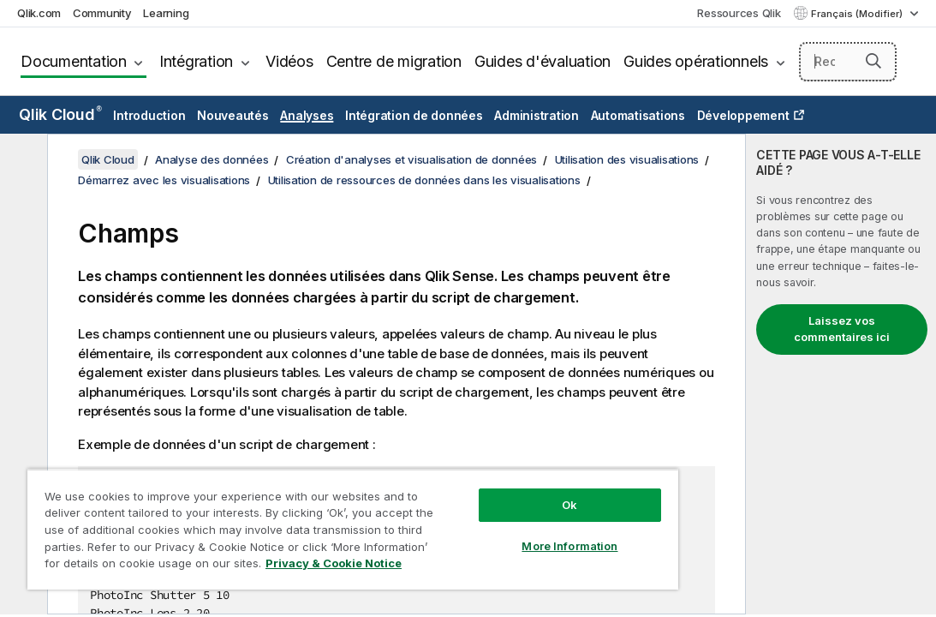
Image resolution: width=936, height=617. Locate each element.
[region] (298, 514)
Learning (165, 13)
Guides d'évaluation (542, 61)
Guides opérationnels (695, 61)
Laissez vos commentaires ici (842, 329)
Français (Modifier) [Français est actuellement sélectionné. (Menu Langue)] (858, 14)
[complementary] (841, 374)
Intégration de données (414, 115)
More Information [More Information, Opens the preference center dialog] (479, 516)
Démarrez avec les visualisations (164, 180)
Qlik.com (39, 13)
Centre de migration (394, 61)
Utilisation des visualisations (627, 159)
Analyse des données (211, 159)
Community (102, 13)
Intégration (196, 61)
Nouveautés (233, 115)
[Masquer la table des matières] (21, 160)
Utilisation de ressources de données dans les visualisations (424, 180)
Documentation (74, 61)
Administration (536, 115)
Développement (743, 115)
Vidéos (289, 61)
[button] (873, 60)
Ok (478, 475)
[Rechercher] (848, 62)
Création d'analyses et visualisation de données (411, 159)
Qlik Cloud (60, 114)
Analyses (306, 115)
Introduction (149, 115)
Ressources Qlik (738, 13)
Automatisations (638, 115)
